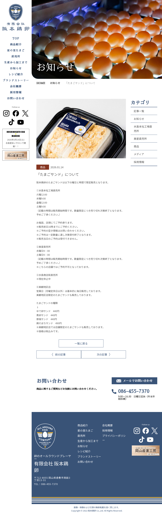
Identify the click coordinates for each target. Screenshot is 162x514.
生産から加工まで (16, 62)
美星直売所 (140, 138)
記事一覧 (139, 111)
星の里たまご (16, 50)
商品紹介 (16, 44)
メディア (139, 154)
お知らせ (16, 68)
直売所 (15, 56)
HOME (40, 83)
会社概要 (16, 86)
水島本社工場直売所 (143, 129)
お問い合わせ (16, 98)
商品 (136, 146)
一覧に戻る (81, 343)
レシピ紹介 (16, 74)
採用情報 (16, 92)
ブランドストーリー (16, 80)
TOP (15, 38)
